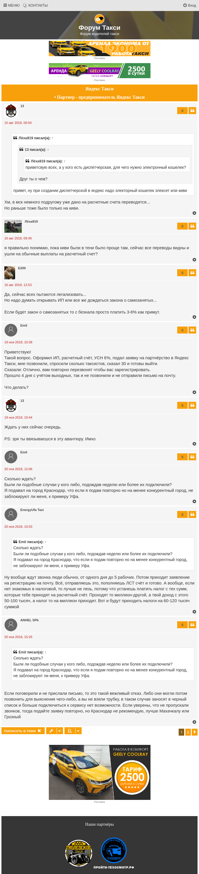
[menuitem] (35, 6)
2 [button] (188, 732)
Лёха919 (26, 138)
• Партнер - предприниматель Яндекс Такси (99, 97)
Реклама (99, 58)
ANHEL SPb (29, 620)
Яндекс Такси (99, 88)
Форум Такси (100, 27)
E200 (22, 268)
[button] (195, 732)
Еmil (23, 325)
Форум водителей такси (99, 34)
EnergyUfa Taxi (32, 510)
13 (22, 106)
